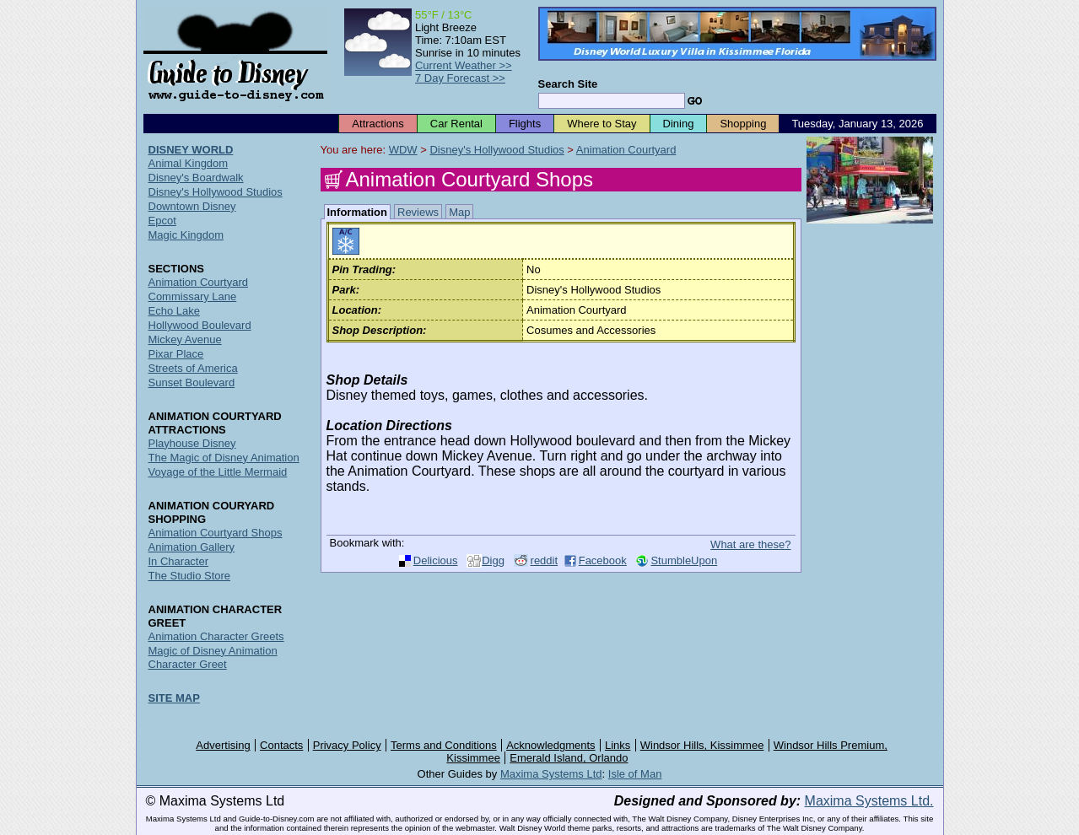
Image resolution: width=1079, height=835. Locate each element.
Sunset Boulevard (191, 382)
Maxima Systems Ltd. (869, 801)
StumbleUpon (683, 560)
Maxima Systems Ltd (551, 774)
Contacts (281, 745)
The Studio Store (189, 575)
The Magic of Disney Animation (223, 457)
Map (459, 212)
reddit (544, 560)
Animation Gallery (191, 547)
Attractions (377, 123)
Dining (678, 123)
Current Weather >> (463, 65)
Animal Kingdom (188, 163)
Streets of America (193, 368)
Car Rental (456, 123)
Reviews (418, 212)
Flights (525, 123)
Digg (493, 560)
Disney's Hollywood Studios (496, 149)
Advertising (223, 745)
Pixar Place (176, 353)
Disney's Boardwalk (196, 177)
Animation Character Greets (216, 636)
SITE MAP (174, 698)
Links (617, 745)
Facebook (603, 560)
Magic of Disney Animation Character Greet (213, 657)
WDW (403, 149)
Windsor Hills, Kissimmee (702, 745)
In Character (178, 561)
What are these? (750, 544)
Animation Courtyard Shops (215, 532)
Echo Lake (174, 310)
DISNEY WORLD (191, 149)
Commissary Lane (192, 296)
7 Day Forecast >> (460, 78)
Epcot (162, 220)
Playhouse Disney (192, 443)
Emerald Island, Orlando (569, 758)
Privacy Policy (347, 745)
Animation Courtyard (626, 149)
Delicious (435, 560)
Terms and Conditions (444, 745)
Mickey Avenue (185, 339)
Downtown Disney (192, 206)
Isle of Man (635, 774)
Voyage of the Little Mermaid (218, 472)
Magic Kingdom (186, 235)
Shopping (743, 123)
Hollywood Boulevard (199, 325)
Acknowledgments (551, 745)
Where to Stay (601, 123)
